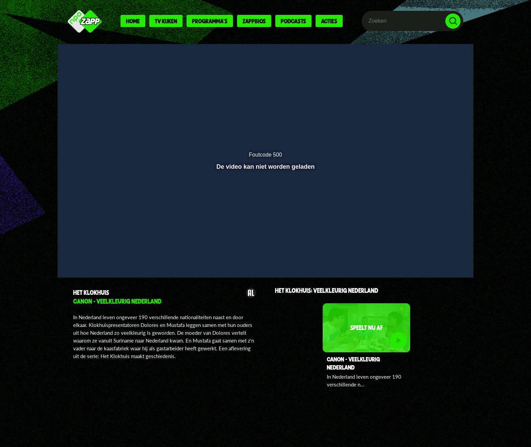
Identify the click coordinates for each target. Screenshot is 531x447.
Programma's (210, 21)
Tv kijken (166, 21)
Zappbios (254, 21)
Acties (329, 21)
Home (133, 21)
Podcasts (293, 21)
